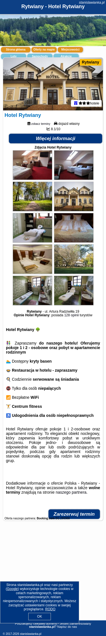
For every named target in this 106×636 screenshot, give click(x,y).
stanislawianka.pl (92, 3)
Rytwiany (90, 62)
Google (12, 589)
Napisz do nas (67, 626)
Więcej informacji (55, 138)
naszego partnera (71, 492)
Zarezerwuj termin (74, 514)
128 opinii (71, 315)
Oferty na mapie (44, 49)
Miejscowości (70, 49)
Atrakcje (66, 56)
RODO (50, 609)
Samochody (40, 56)
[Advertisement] (53, 575)
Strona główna (15, 49)
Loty (13, 56)
